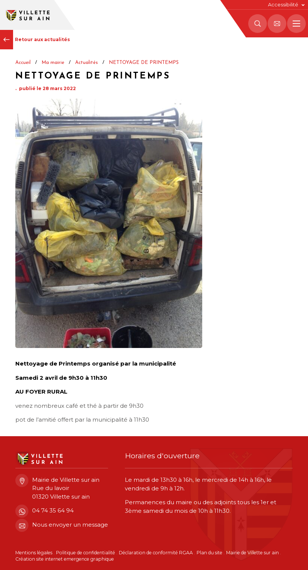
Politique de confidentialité (85, 552)
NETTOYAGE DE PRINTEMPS (144, 62)
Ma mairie (52, 62)
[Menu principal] (296, 23)
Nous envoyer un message (61, 525)
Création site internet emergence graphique (64, 559)
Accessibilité (283, 4)
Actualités (86, 62)
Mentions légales (33, 552)
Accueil (23, 62)
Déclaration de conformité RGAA (156, 552)
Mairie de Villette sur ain (252, 552)
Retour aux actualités (35, 39)
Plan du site (209, 552)
